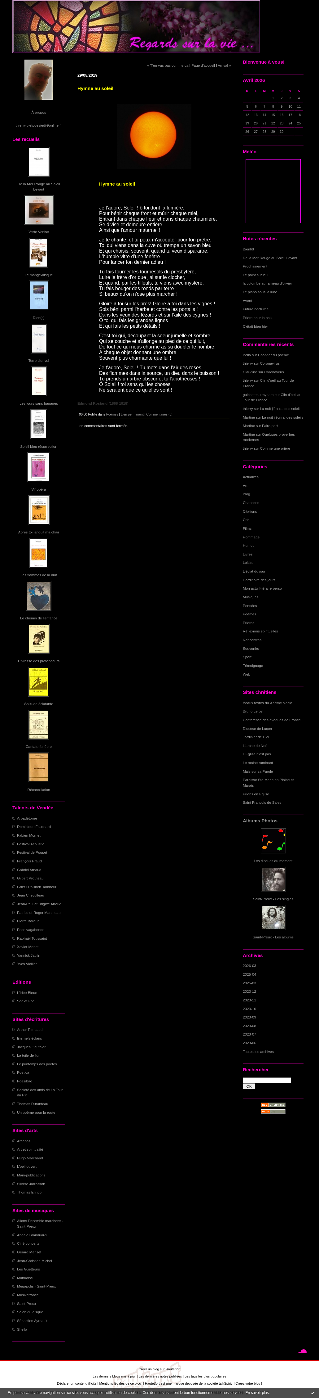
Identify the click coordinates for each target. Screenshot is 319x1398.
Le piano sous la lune (260, 292)
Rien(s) (39, 318)
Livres (247, 554)
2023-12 (249, 991)
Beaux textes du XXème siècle (267, 703)
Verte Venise (38, 232)
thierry (248, 363)
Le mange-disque (39, 275)
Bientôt (248, 249)
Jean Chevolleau (30, 895)
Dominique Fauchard (34, 827)
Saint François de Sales (262, 802)
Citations (250, 511)
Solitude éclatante (38, 704)
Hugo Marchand (30, 1158)
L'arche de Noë (255, 746)
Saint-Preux (26, 1303)
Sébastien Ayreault (32, 1321)
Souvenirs (251, 648)
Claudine (250, 372)
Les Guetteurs (28, 1269)
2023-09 (249, 1017)
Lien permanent (132, 414)
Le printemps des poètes (37, 1064)
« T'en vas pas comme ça (167, 65)
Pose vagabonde (30, 930)
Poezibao (24, 1081)
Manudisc (25, 1278)
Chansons (251, 503)
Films (247, 528)
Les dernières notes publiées (160, 1376)
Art (245, 485)
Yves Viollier (27, 964)
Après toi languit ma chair (38, 532)
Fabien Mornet (29, 835)
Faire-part (270, 426)
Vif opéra (39, 489)
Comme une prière (275, 448)
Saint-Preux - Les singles (273, 899)
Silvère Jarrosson (31, 1184)
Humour (249, 545)
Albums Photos (260, 820)
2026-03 (249, 966)
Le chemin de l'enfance (38, 618)
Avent (247, 301)
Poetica (23, 1072)
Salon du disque (30, 1312)
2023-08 (249, 1026)
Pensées (250, 606)
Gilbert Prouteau (30, 878)
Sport (247, 657)
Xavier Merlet (27, 947)
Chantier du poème (273, 355)
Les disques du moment (273, 861)
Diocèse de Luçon (257, 728)
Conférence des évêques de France (272, 720)
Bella (247, 355)
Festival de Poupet (32, 852)
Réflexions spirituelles (260, 631)
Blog (246, 494)
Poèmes (249, 614)
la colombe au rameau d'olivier (267, 283)
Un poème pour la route (36, 1112)
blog (257, 1383)
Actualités (251, 477)
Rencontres (252, 640)
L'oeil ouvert (27, 1166)
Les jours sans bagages (39, 403)
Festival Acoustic (30, 844)
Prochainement (255, 266)
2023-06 (249, 1043)
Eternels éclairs (29, 1038)
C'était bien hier (255, 326)
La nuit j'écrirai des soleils (281, 409)
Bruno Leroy (253, 711)
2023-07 (249, 1034)
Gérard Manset (29, 1252)
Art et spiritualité (30, 1149)
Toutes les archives (258, 1052)
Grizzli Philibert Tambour (36, 887)
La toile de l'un (28, 1055)
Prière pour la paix (257, 318)
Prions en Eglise (256, 794)
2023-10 (249, 1009)
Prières (248, 623)
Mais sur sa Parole (258, 771)
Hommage (251, 537)
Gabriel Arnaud (29, 870)
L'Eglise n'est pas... (258, 754)
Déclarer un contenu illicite (77, 1383)
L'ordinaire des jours (259, 580)
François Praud (29, 861)
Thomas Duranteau (32, 1104)
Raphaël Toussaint (32, 938)
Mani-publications (31, 1175)
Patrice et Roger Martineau (38, 912)
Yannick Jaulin (28, 955)
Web (246, 674)
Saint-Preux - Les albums (273, 937)
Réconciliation (38, 790)
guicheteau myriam (258, 395)
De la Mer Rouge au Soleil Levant (270, 258)
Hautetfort (173, 1369)
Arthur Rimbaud (29, 1029)
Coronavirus (270, 363)
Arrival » (224, 65)
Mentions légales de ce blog (120, 1383)
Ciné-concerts (28, 1243)
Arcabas (23, 1141)
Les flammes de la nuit (38, 575)
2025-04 (249, 974)
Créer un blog (148, 1369)
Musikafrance (28, 1295)
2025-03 (249, 983)
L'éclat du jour (254, 571)
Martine (249, 417)
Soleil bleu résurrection (38, 446)
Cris (246, 520)
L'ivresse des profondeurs (38, 661)
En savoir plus (257, 1393)
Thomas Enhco (29, 1192)
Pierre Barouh (28, 921)
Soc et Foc (25, 1001)
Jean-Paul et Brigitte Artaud (39, 904)
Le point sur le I (255, 275)
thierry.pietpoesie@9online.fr (39, 125)
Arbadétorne (27, 818)
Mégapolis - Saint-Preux (36, 1286)
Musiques (250, 597)
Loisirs (248, 562)
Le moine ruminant (258, 763)
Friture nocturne (256, 309)
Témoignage (253, 665)
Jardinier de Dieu (256, 737)
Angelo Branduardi (32, 1235)
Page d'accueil (203, 65)
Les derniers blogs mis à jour (114, 1376)
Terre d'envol (38, 360)
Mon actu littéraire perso (262, 588)
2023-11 (249, 1000)
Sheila (22, 1329)
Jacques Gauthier (31, 1047)
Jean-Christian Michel (34, 1261)
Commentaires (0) (159, 414)
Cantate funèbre (39, 746)
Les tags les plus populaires (205, 1376)
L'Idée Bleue (27, 993)
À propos (38, 112)
